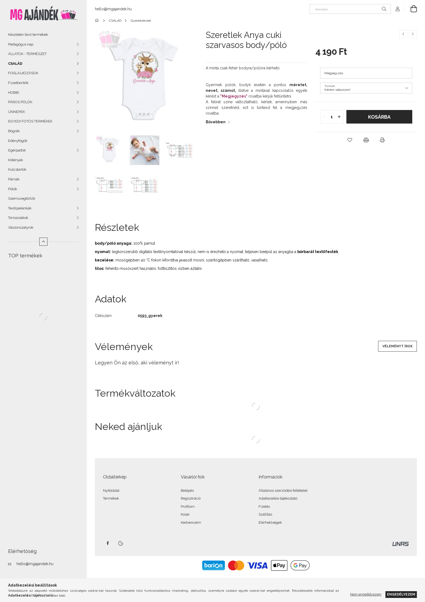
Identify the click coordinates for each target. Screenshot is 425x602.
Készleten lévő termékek (28, 35)
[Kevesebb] (43, 242)
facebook (107, 543)
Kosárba (379, 117)
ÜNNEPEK (16, 112)
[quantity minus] (324, 116)
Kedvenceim (191, 522)
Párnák (14, 179)
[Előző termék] (403, 34)
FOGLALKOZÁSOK (23, 73)
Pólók (12, 189)
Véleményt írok (397, 346)
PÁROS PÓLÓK (20, 102)
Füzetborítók (18, 83)
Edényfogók (17, 141)
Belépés (187, 490)
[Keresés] (350, 9)
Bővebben (216, 122)
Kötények (15, 160)
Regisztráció (191, 498)
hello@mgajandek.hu (35, 564)
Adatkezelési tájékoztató (278, 498)
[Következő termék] (413, 34)
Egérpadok (17, 150)
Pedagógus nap (20, 44)
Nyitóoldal (111, 490)
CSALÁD (15, 64)
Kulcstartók (17, 169)
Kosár (185, 514)
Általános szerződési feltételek (283, 490)
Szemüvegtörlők (21, 198)
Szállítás (265, 514)
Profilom (188, 506)
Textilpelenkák (19, 208)
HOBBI (13, 92)
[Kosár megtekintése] (410, 9)
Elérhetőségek (270, 522)
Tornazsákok (18, 218)
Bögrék (14, 131)
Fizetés (264, 506)
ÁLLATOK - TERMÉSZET (27, 54)
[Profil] (397, 9)
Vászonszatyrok (20, 227)
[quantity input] (332, 116)
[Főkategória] (98, 20)
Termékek (111, 498)
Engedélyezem (401, 594)
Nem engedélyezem (365, 594)
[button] (349, 140)
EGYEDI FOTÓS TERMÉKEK (30, 121)
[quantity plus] (339, 116)
